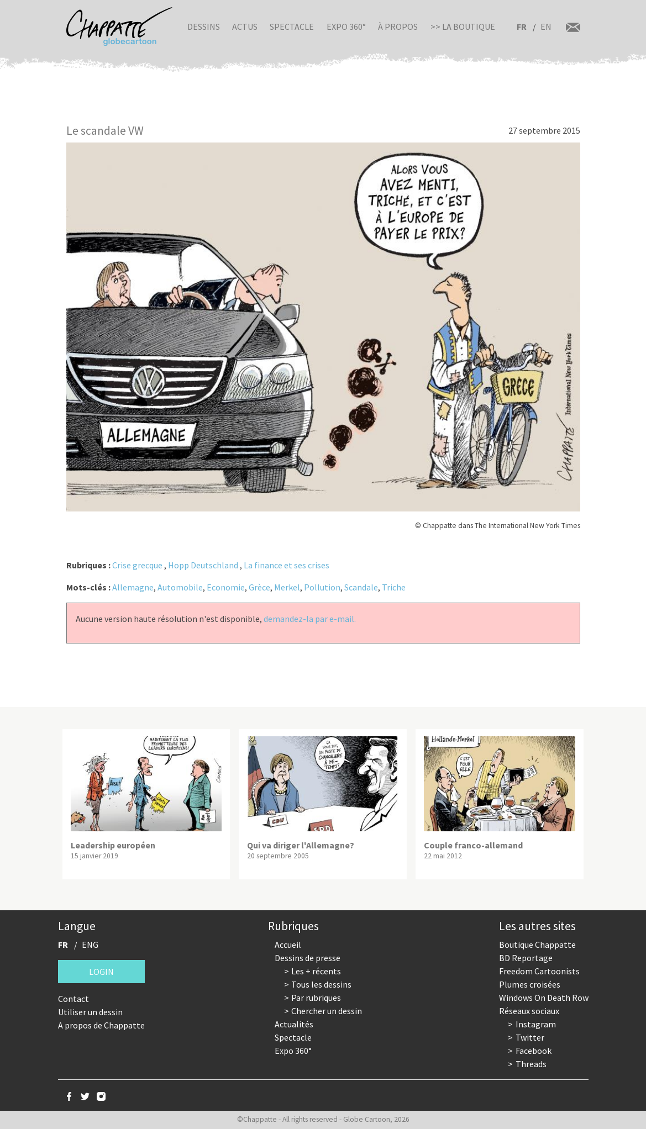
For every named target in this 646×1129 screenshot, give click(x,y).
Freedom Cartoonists (539, 971)
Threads (531, 1063)
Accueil (288, 944)
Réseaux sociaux (529, 1010)
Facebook (534, 1050)
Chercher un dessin (326, 1010)
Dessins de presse (307, 957)
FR (522, 26)
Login (101, 971)
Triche (394, 587)
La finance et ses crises (286, 565)
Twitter (530, 1037)
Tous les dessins (321, 984)
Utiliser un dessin (90, 1011)
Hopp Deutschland (203, 565)
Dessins (203, 26)
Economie (226, 587)
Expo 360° (346, 26)
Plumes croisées (529, 984)
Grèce (259, 587)
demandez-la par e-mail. (310, 618)
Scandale (361, 587)
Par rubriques (316, 997)
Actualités (294, 1024)
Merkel (287, 587)
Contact (73, 998)
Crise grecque (137, 565)
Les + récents (316, 971)
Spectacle (292, 26)
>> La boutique (462, 26)
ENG (90, 944)
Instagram (536, 1024)
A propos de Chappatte (101, 1025)
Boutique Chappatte (537, 944)
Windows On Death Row (544, 997)
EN (546, 26)
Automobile (180, 587)
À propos (398, 26)
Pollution (322, 587)
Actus (245, 26)
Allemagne (133, 587)
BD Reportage (526, 957)
